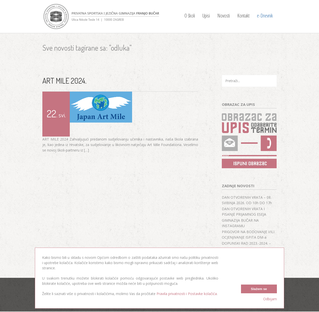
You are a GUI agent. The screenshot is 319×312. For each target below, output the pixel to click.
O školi (189, 15)
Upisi (206, 15)
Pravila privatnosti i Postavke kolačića (187, 293)
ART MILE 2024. (64, 80)
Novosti (223, 15)
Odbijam (270, 299)
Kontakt (243, 15)
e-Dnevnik (265, 15)
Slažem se (259, 289)
